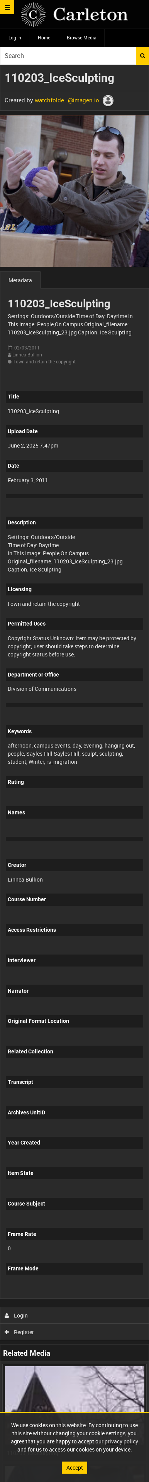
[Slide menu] (7, 7)
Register (19, 1332)
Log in (14, 37)
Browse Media (82, 37)
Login (16, 1315)
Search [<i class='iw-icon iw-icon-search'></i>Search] (142, 55)
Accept (74, 1467)
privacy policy (121, 1441)
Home (44, 37)
